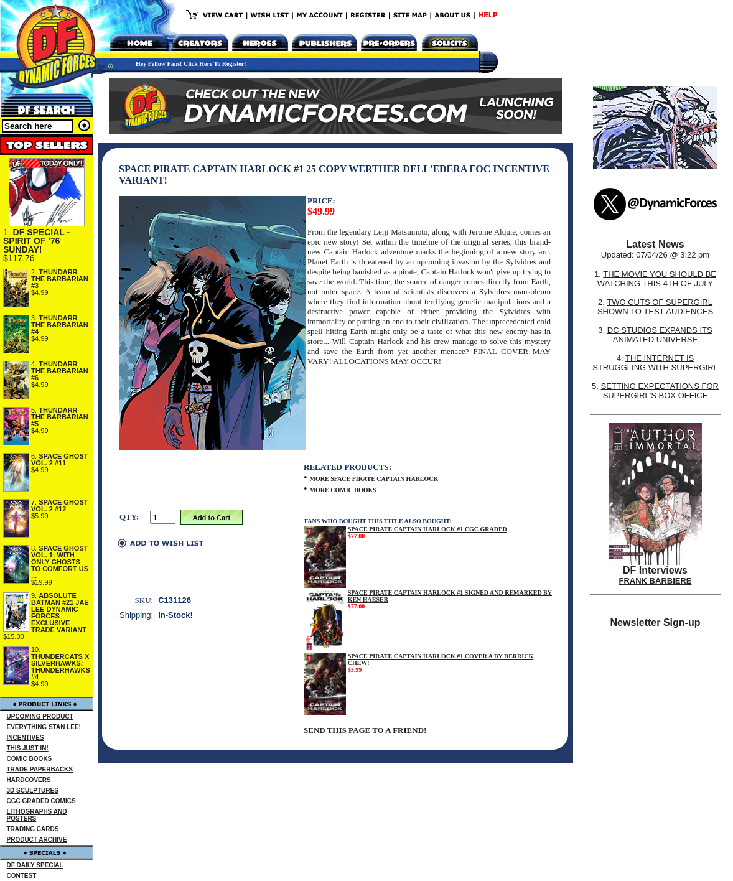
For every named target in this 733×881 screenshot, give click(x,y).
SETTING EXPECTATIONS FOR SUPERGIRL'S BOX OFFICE (659, 390)
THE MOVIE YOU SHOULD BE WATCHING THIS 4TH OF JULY (656, 278)
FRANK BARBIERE (655, 580)
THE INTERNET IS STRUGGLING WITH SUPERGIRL (655, 362)
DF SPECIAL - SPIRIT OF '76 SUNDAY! (36, 240)
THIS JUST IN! (28, 748)
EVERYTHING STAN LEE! (44, 727)
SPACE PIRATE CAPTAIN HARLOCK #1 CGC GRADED (427, 529)
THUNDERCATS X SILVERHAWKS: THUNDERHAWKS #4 (60, 667)
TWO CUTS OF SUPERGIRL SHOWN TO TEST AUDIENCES (655, 306)
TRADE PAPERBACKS (40, 769)
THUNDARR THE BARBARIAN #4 (59, 324)
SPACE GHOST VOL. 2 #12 (59, 505)
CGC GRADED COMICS (41, 801)
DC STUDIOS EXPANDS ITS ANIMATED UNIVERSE (659, 334)
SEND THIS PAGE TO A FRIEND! (365, 730)
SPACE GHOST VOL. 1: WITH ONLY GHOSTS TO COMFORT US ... (59, 561)
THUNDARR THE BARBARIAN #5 (59, 416)
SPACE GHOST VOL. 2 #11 (59, 459)
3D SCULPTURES (32, 790)
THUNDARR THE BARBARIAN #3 (59, 278)
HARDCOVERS (29, 779)
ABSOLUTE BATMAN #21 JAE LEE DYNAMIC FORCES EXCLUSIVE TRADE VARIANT (60, 612)
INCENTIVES (25, 737)
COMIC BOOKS (29, 758)
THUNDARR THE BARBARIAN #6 (59, 370)
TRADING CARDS (33, 829)
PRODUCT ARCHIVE (37, 839)
